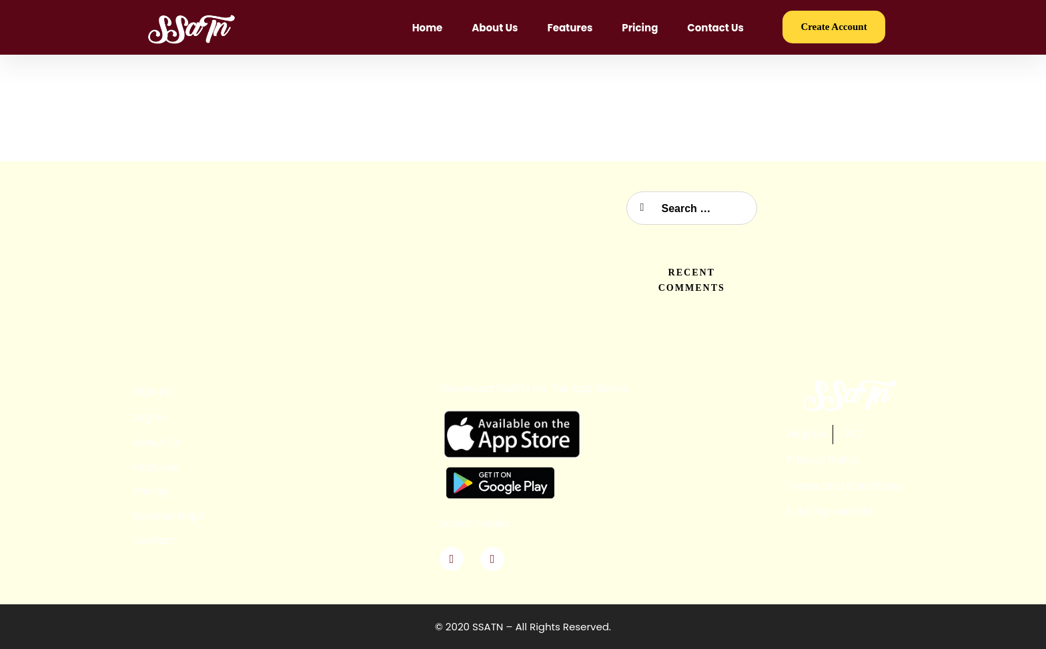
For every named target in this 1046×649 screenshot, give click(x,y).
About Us (495, 28)
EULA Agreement (830, 511)
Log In (148, 417)
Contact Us (715, 28)
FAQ (850, 434)
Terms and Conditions (845, 486)
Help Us (806, 434)
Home (427, 28)
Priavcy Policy (823, 460)
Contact (154, 540)
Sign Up (153, 391)
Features (569, 28)
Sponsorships (168, 516)
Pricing (640, 28)
